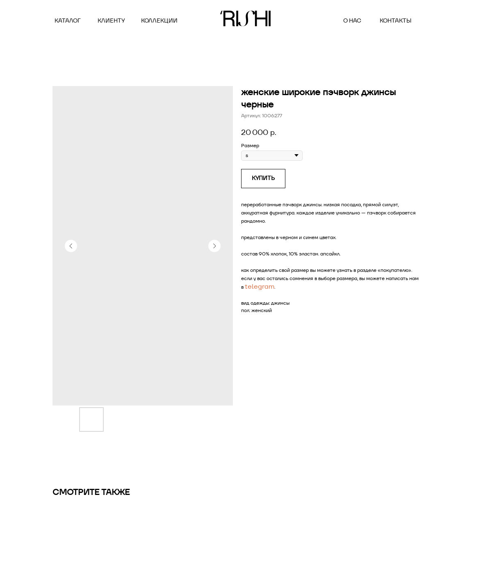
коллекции (159, 20)
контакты (395, 20)
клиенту (111, 20)
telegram (259, 286)
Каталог (68, 20)
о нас (352, 20)
